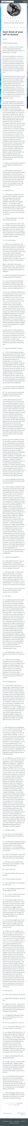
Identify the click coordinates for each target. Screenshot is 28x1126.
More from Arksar (7, 1113)
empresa (17, 1123)
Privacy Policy (17, 1121)
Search (25, 1)
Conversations (19, 1103)
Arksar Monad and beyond (21, 1113)
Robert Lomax (9, 1121)
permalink (17, 1104)
